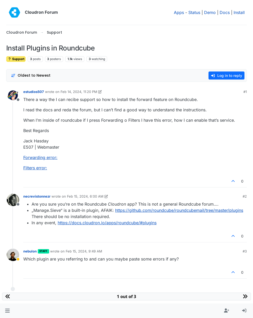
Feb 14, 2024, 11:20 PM (79, 92)
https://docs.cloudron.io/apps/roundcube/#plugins (107, 222)
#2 (245, 196)
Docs (225, 12)
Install (239, 12)
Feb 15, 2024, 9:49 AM (84, 251)
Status (194, 12)
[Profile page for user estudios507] (13, 95)
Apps (179, 12)
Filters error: (35, 167)
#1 (245, 92)
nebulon (30, 251)
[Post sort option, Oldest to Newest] (31, 75)
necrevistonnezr (36, 196)
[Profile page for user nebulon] (13, 255)
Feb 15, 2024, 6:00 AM (85, 196)
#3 (245, 251)
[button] (7, 311)
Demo (210, 12)
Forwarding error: (40, 157)
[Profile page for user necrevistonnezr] (13, 200)
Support (16, 59)
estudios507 (33, 92)
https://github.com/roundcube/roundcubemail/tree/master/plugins (179, 210)
